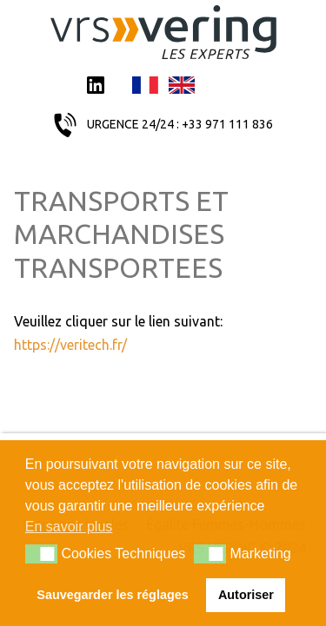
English (182, 87)
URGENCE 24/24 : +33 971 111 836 (180, 124)
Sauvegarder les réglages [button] (112, 595)
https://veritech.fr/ (70, 345)
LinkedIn (95, 87)
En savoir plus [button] (69, 526)
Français (145, 87)
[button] (41, 553)
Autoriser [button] (246, 595)
